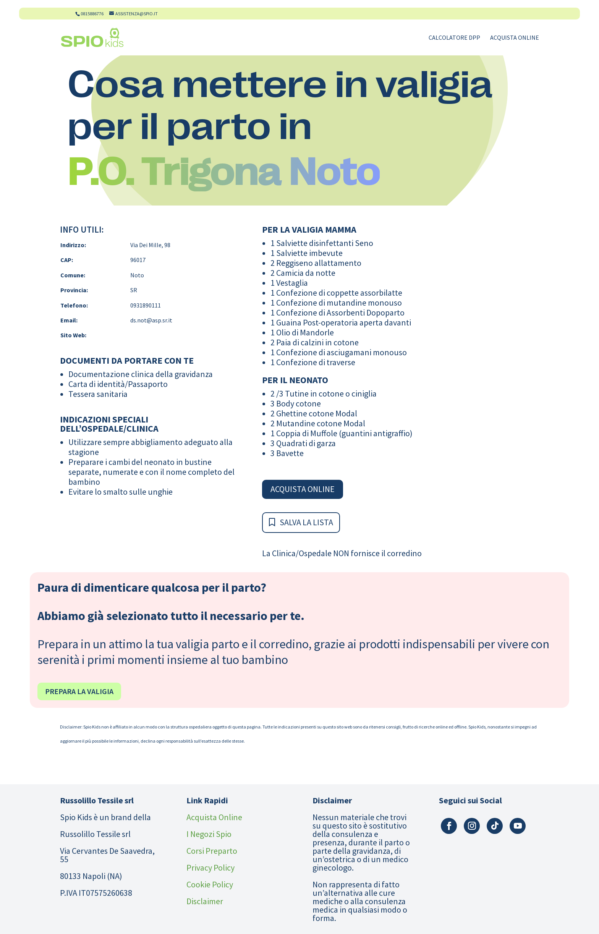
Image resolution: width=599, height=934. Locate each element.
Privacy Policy (210, 867)
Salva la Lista (306, 522)
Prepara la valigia (79, 691)
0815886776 (92, 13)
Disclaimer (204, 901)
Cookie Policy (209, 884)
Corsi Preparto (211, 850)
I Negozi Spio (209, 834)
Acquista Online (514, 38)
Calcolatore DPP (454, 38)
